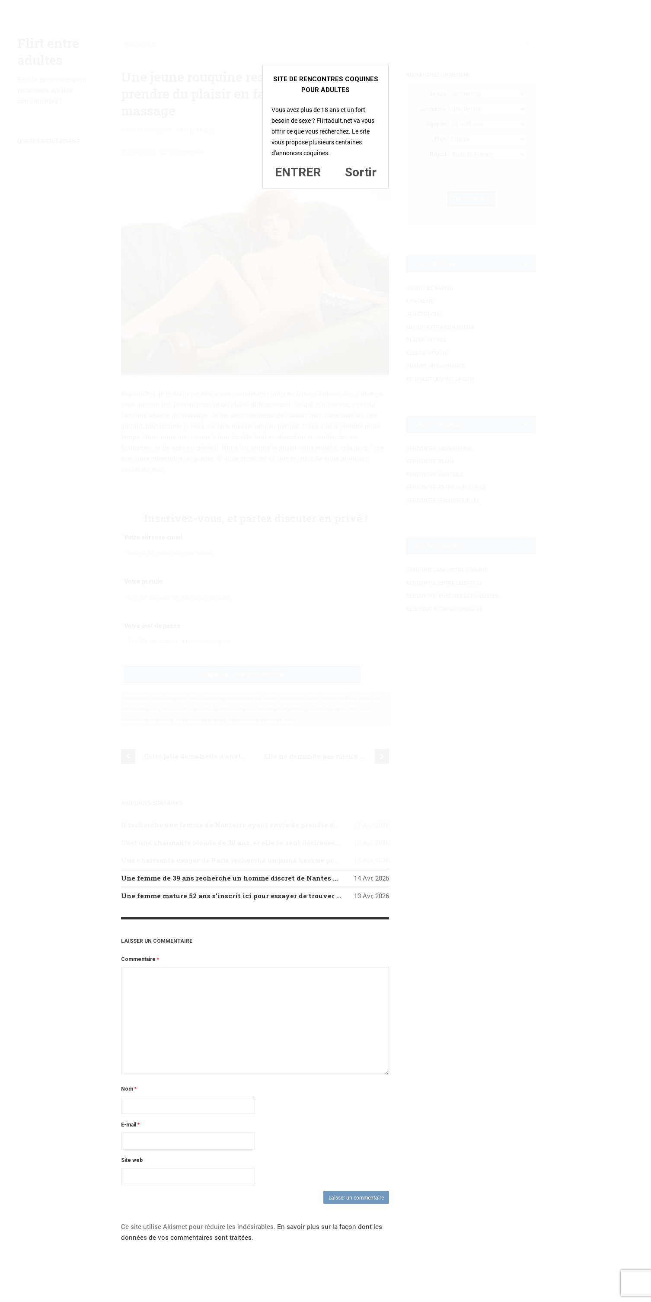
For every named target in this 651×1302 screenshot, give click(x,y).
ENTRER (298, 172)
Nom (129, 1089)
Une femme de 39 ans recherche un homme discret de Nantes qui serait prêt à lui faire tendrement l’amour (304, 878)
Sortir (361, 172)
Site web (132, 1160)
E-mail (130, 1125)
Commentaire (140, 959)
